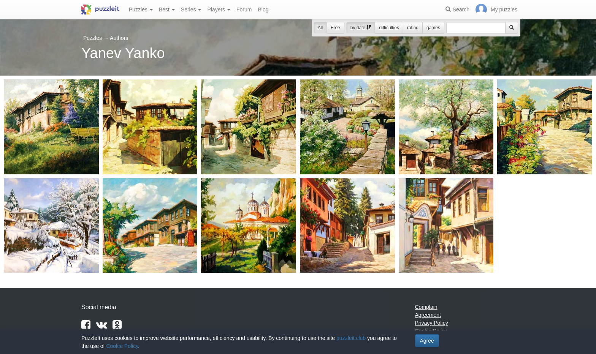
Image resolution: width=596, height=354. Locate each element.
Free (335, 27)
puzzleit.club (351, 338)
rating (412, 27)
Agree (427, 341)
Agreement (428, 315)
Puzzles (141, 9)
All (320, 27)
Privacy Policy (431, 323)
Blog (263, 9)
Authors (119, 38)
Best (167, 9)
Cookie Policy (122, 346)
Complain (426, 307)
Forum (244, 9)
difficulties (389, 27)
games (433, 27)
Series (191, 9)
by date (360, 27)
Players (218, 9)
